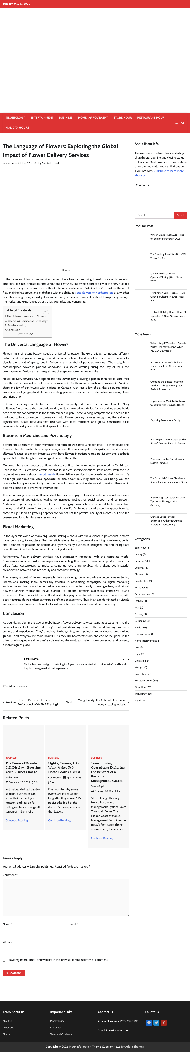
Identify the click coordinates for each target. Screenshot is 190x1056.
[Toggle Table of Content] (44, 311)
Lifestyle (139, 661)
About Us (8, 1025)
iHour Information (80, 1051)
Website (8, 946)
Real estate (141, 674)
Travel (138, 701)
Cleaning (139, 575)
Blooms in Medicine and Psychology (27, 321)
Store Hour (123, 117)
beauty (138, 555)
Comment (10, 879)
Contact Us (9, 1031)
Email (73, 928)
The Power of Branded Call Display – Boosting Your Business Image (22, 769)
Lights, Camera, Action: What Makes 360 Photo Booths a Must (64, 769)
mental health (46, 474)
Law (137, 648)
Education (140, 588)
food (137, 608)
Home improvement (93, 117)
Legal (137, 654)
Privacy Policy (57, 1025)
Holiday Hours (17, 127)
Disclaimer (56, 1031)
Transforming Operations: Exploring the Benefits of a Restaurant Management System (108, 774)
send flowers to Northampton (94, 292)
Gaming (139, 615)
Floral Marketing (16, 325)
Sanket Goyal (50, 163)
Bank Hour (140, 548)
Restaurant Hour (150, 117)
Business (66, 117)
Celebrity (140, 568)
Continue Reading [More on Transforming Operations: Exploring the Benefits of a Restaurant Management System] (102, 842)
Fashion (139, 601)
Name (7, 928)
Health (138, 628)
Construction (142, 581)
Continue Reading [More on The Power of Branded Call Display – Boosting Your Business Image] (17, 824)
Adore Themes (134, 1051)
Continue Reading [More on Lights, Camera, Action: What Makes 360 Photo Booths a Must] (59, 824)
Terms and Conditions (62, 1038)
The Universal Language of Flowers (26, 316)
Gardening (140, 621)
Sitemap (7, 1038)
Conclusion (13, 329)
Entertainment (41, 117)
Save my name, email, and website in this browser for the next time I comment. (58, 964)
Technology (15, 117)
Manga (138, 668)
